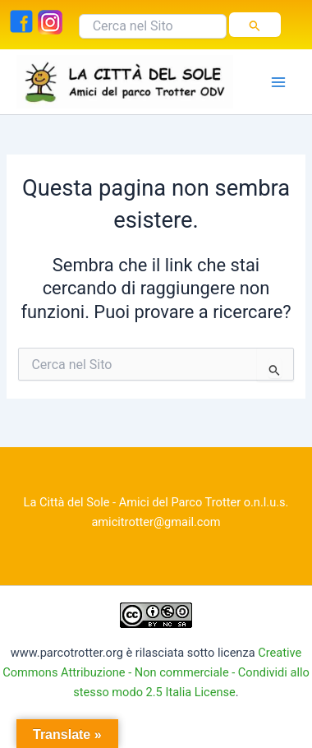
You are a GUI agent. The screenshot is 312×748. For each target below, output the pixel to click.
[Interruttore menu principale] (278, 82)
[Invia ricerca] (255, 24)
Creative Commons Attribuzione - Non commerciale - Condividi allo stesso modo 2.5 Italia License (156, 672)
